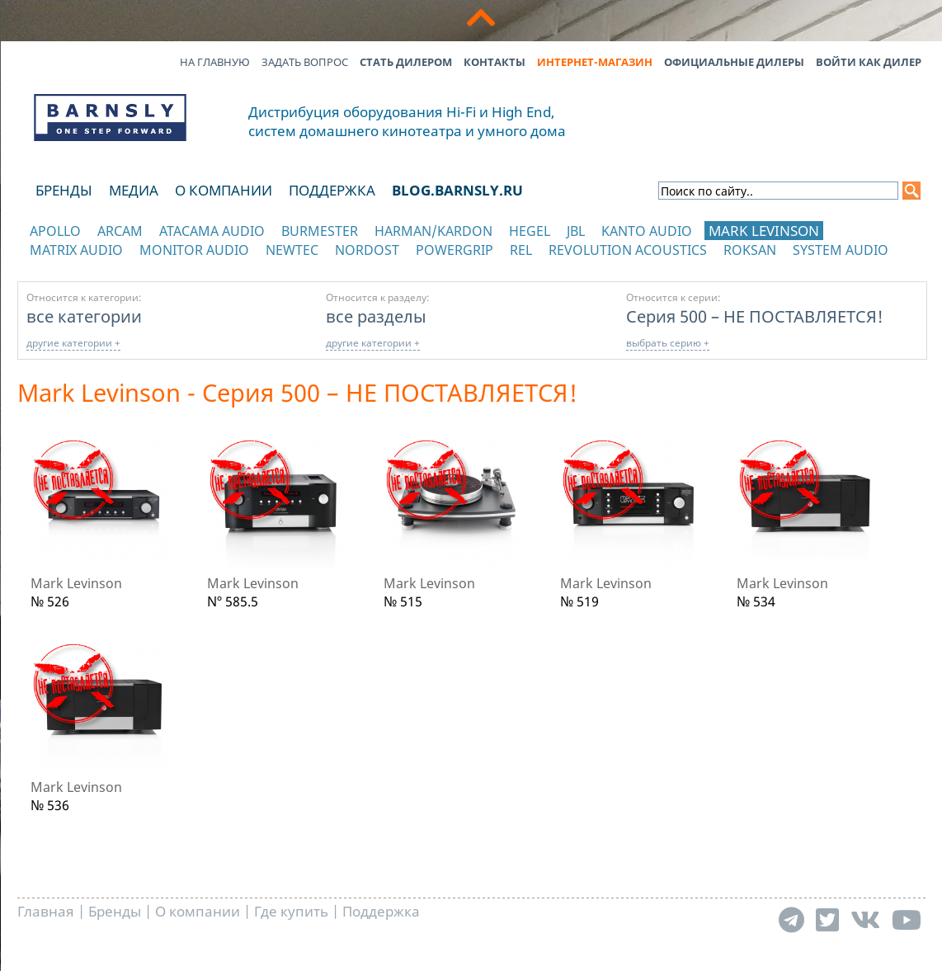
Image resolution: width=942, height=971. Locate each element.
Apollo (55, 231)
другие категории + (73, 343)
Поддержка (332, 190)
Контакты (494, 61)
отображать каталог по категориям (111, 266)
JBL (576, 231)
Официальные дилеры (734, 61)
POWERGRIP (454, 250)
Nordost (367, 250)
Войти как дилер (868, 61)
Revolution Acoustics (628, 250)
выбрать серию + (667, 343)
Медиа (133, 190)
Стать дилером (406, 61)
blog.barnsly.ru (457, 190)
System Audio (840, 250)
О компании (223, 190)
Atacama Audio (212, 231)
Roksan (749, 250)
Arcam (120, 231)
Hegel (529, 231)
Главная (45, 911)
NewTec (292, 250)
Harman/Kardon (433, 231)
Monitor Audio (194, 250)
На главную (215, 61)
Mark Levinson (764, 230)
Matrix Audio (76, 250)
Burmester (319, 231)
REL (521, 250)
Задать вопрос (304, 61)
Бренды (63, 190)
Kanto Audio (646, 231)
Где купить (291, 911)
